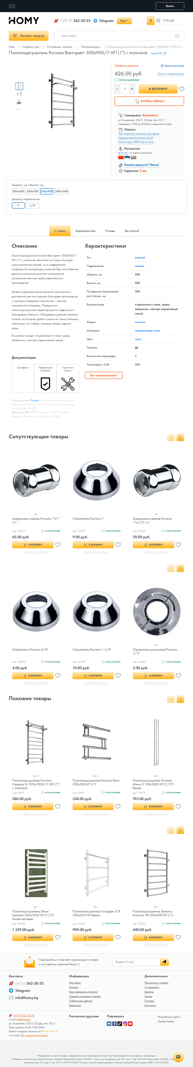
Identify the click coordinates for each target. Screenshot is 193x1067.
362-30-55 (75, 20)
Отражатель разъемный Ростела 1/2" (155, 651)
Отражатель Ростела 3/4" (30, 649)
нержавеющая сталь (147, 330)
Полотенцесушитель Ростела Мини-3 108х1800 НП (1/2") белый (153, 784)
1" (18, 205)
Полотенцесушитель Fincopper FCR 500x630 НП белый (96, 913)
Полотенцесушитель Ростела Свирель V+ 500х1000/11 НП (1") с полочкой (36, 784)
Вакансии (75, 1005)
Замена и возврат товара (84, 996)
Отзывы (149, 1001)
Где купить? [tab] (132, 231)
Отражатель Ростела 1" (88, 518)
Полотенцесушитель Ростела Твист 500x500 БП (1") (96, 782)
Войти (170, 6)
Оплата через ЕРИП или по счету (136, 142)
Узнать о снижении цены (171, 73)
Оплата (74, 987)
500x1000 (61, 191)
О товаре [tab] (60, 231)
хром (138, 339)
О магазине (152, 987)
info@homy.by (26, 997)
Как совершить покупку (83, 992)
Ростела (35, 400)
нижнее (139, 266)
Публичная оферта (80, 1001)
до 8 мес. (123, 152)
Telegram (106, 20)
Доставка (75, 983)
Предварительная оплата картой (135, 137)
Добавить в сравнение (127, 65)
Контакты (150, 1005)
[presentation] (171, 437)
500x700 (32, 191)
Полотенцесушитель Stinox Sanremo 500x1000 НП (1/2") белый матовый (33, 915)
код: (158, 53)
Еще (123, 20)
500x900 (47, 191)
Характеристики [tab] (86, 231)
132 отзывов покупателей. (34, 1035)
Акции (148, 996)
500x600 (18, 191)
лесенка (140, 322)
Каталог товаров (28, 35)
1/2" (32, 205)
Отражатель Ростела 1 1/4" (92, 649)
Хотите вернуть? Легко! (141, 164)
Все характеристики (103, 375)
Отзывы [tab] (110, 231)
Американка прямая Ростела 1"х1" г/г (35, 520)
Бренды (149, 992)
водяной (140, 257)
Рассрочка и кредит (156, 983)
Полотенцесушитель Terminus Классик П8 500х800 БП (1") (153, 913)
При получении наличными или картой (138, 133)
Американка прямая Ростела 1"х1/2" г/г (152, 520)
